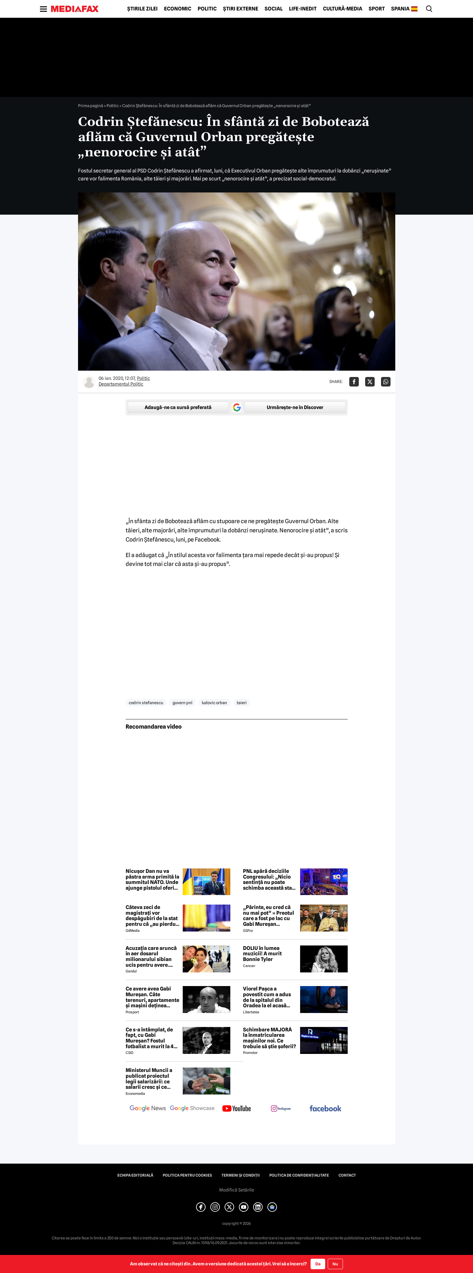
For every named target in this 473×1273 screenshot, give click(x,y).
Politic (207, 8)
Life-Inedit (303, 8)
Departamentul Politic (121, 383)
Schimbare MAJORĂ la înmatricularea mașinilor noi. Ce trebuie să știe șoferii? (269, 1038)
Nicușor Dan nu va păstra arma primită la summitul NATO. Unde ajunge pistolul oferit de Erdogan (152, 879)
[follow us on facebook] (325, 1109)
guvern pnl (182, 702)
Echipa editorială (135, 1175)
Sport (377, 8)
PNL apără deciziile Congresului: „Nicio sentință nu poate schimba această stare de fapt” (270, 879)
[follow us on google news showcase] (192, 1109)
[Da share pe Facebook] (354, 381)
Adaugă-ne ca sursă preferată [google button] (178, 407)
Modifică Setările (236, 1189)
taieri (242, 702)
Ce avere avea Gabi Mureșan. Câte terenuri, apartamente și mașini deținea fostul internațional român (152, 997)
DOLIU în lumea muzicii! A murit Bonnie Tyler (262, 953)
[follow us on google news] (148, 1109)
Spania (400, 8)
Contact (347, 1175)
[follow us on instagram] (281, 1109)
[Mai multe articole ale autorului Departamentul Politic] (89, 381)
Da (317, 1263)
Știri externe (240, 8)
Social (274, 8)
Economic (177, 8)
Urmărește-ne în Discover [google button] (295, 407)
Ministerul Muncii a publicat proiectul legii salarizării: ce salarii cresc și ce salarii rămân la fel (149, 1079)
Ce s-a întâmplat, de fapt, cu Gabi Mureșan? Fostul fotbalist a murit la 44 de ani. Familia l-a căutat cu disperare (151, 1038)
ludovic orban (214, 702)
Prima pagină (90, 105)
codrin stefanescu (146, 702)
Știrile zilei (142, 8)
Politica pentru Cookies (187, 1175)
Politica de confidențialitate (299, 1175)
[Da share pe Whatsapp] (386, 381)
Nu (335, 1264)
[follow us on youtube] (236, 1109)
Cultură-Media (342, 8)
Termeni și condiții (240, 1175)
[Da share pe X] (370, 381)
